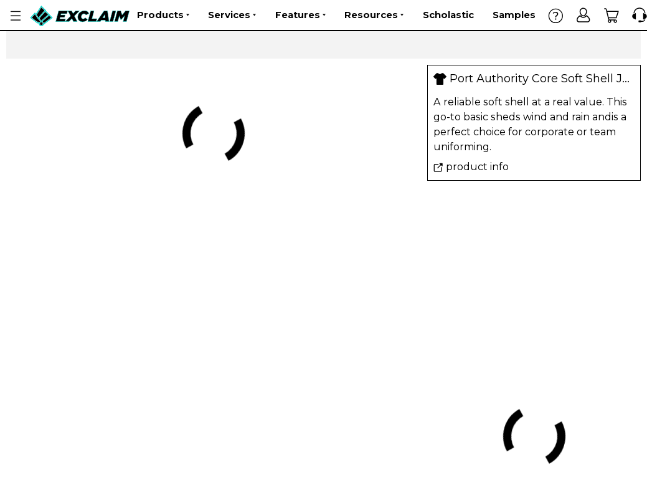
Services (232, 14)
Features (300, 14)
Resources (374, 14)
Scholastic (448, 15)
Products (163, 14)
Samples (514, 15)
